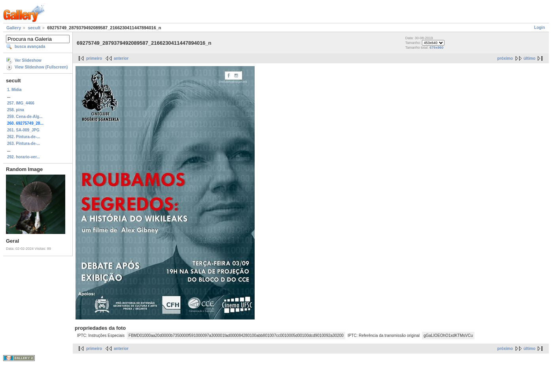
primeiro (94, 58)
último (529, 58)
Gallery (13, 27)
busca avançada (30, 46)
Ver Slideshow (28, 60)
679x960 (436, 47)
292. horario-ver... (23, 157)
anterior (121, 58)
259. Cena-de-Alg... (24, 116)
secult (34, 27)
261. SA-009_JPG (23, 130)
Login (539, 27)
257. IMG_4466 (20, 103)
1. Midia (14, 89)
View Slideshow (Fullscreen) (41, 67)
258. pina (15, 110)
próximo (505, 58)
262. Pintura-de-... (23, 137)
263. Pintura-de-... (23, 143)
